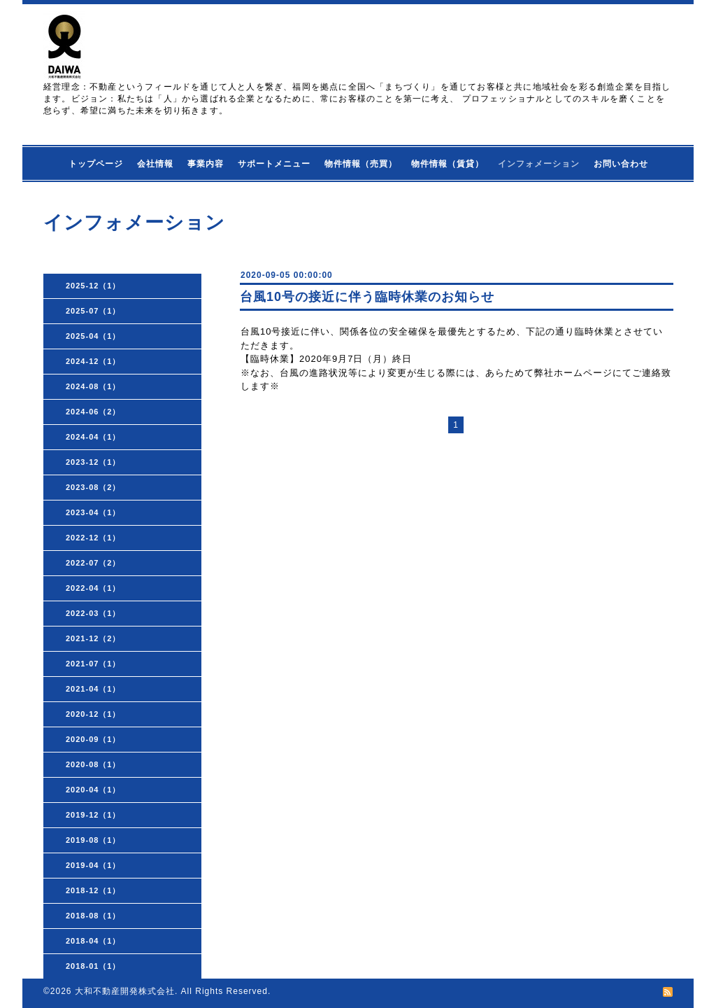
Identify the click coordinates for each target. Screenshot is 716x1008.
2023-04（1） (93, 512)
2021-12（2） (93, 638)
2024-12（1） (93, 361)
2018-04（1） (93, 941)
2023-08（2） (93, 487)
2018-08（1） (93, 915)
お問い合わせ (621, 164)
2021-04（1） (93, 689)
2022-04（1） (93, 588)
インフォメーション (539, 164)
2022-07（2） (93, 563)
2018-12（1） (93, 890)
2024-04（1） (93, 437)
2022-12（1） (93, 537)
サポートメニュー (274, 164)
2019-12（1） (93, 815)
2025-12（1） (93, 285)
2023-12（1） (93, 462)
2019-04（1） (93, 865)
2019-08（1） (93, 840)
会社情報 (155, 164)
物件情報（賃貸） (447, 164)
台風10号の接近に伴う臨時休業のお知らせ (367, 297)
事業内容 (205, 164)
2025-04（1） (93, 336)
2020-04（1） (93, 789)
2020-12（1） (93, 714)
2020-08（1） (93, 764)
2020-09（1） (93, 739)
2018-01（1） (93, 966)
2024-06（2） (93, 411)
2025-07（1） (93, 311)
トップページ (96, 164)
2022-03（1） (93, 613)
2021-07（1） (93, 663)
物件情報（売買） (360, 164)
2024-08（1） (93, 386)
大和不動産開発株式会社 (125, 991)
